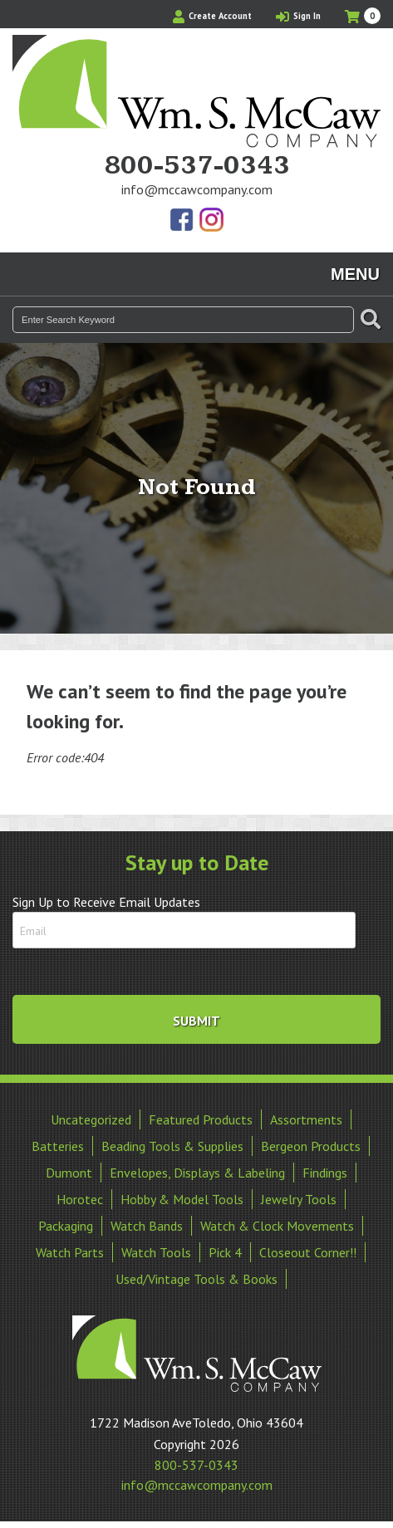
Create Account (212, 16)
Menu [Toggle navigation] (355, 274)
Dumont (69, 1172)
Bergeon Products (311, 1146)
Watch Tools (156, 1252)
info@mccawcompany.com (197, 189)
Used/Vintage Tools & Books (196, 1279)
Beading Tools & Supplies (172, 1146)
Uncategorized (91, 1119)
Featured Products (201, 1119)
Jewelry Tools (299, 1199)
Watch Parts (70, 1252)
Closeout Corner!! (307, 1252)
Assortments (306, 1119)
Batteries (58, 1146)
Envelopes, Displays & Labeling (197, 1172)
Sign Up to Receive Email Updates (106, 901)
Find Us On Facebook (182, 221)
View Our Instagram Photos (211, 221)
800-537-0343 (197, 166)
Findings (324, 1172)
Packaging (65, 1225)
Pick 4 (225, 1252)
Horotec (79, 1199)
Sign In (298, 16)
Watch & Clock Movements (277, 1225)
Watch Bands (147, 1225)
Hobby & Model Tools (181, 1199)
